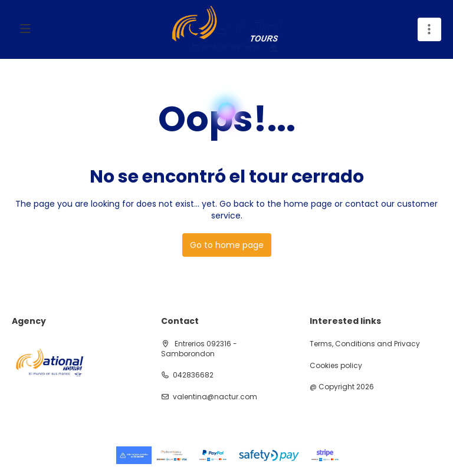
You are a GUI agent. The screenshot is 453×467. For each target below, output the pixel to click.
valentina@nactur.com (215, 397)
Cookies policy (336, 365)
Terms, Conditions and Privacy (365, 344)
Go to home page (227, 245)
